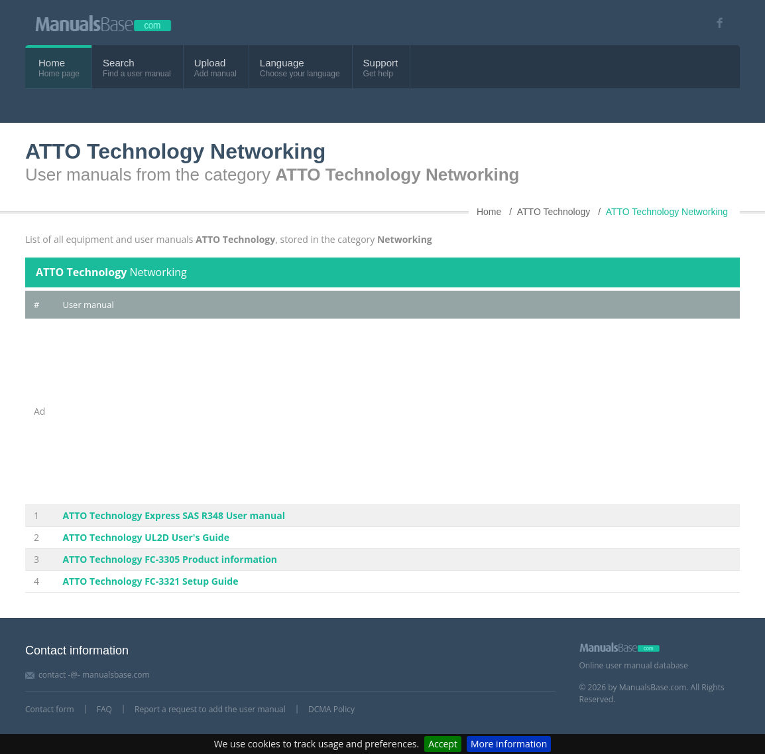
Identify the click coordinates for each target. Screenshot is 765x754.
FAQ (104, 709)
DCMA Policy (331, 709)
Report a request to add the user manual (210, 709)
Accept (442, 743)
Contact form (49, 709)
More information (509, 743)
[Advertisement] (397, 411)
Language (282, 63)
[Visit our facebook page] (715, 23)
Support (380, 63)
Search (119, 63)
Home (51, 63)
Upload (210, 63)
